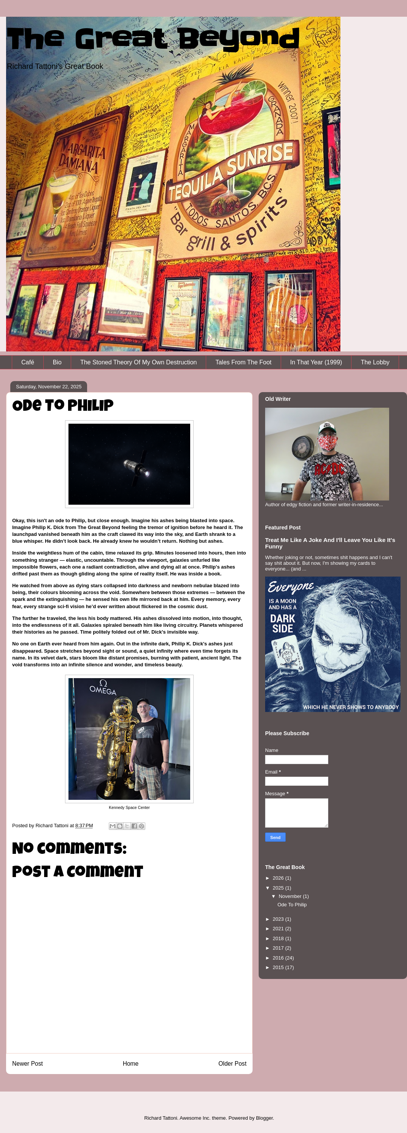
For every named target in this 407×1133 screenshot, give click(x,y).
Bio (57, 362)
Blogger (264, 1118)
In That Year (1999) (316, 362)
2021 (279, 928)
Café (27, 362)
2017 (279, 948)
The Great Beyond (152, 39)
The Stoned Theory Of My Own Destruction (138, 362)
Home (131, 1063)
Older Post (232, 1063)
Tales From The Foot (243, 362)
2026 (279, 878)
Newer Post (27, 1063)
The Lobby (375, 362)
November (291, 896)
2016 (279, 958)
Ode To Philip (292, 904)
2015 (279, 967)
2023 (279, 919)
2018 (279, 938)
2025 (279, 888)
